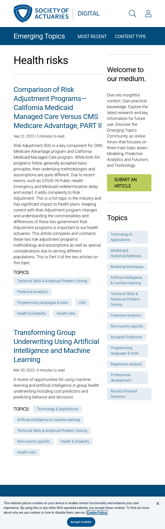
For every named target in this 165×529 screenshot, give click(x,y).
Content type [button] (130, 36)
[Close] (158, 503)
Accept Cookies (80, 522)
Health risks (66, 313)
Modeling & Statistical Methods (126, 253)
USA (82, 302)
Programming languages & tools (42, 302)
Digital (89, 13)
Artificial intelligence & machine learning (48, 420)
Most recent (92, 36)
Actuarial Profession (126, 337)
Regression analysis (126, 364)
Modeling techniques (127, 267)
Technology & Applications (57, 409)
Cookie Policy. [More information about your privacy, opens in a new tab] (97, 512)
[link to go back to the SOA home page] (41, 14)
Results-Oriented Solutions (124, 394)
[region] (82, 512)
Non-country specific (33, 441)
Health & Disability (31, 313)
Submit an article (125, 183)
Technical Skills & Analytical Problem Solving (52, 281)
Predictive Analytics (32, 292)
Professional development (121, 377)
